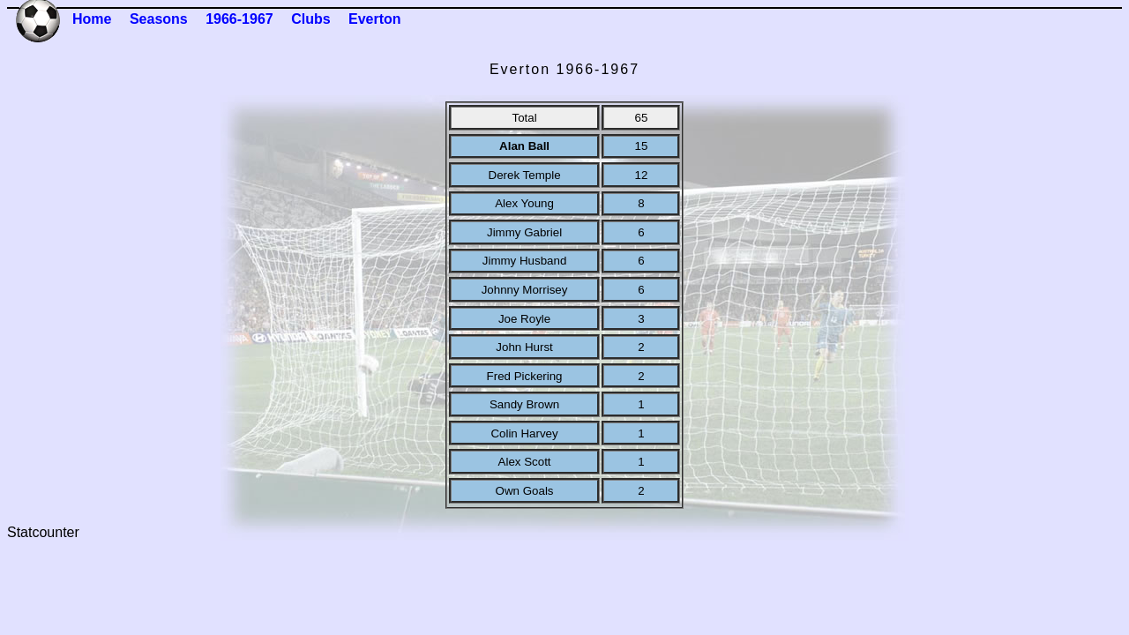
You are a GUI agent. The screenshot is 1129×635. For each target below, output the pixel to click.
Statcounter (43, 532)
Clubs (310, 18)
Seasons (159, 18)
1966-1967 (239, 18)
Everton (374, 18)
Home (91, 18)
